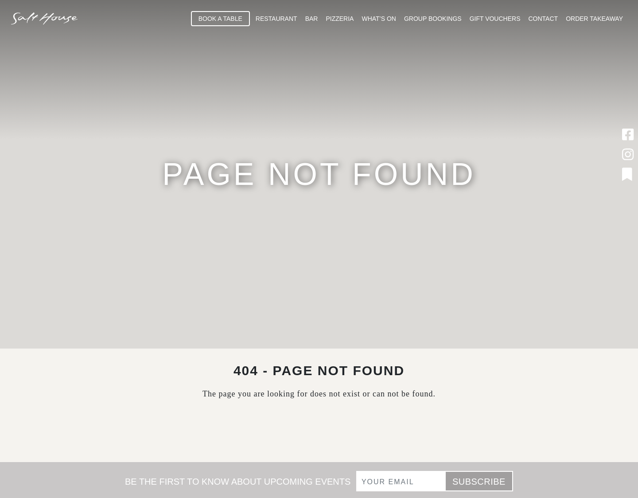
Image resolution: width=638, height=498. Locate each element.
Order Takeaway (594, 18)
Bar (311, 18)
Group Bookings (433, 18)
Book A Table (220, 18)
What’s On (379, 18)
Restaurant (276, 18)
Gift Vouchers (495, 18)
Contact (543, 18)
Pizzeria (340, 18)
